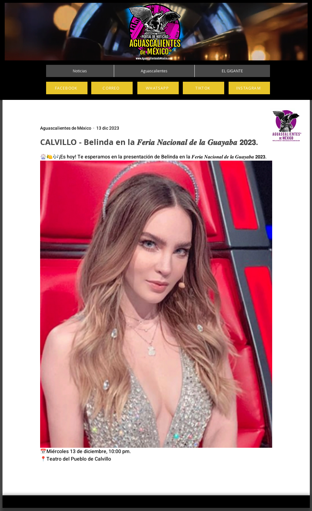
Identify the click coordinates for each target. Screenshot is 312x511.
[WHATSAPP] (158, 88)
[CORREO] (112, 88)
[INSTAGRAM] (249, 88)
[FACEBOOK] (66, 88)
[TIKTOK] (203, 88)
